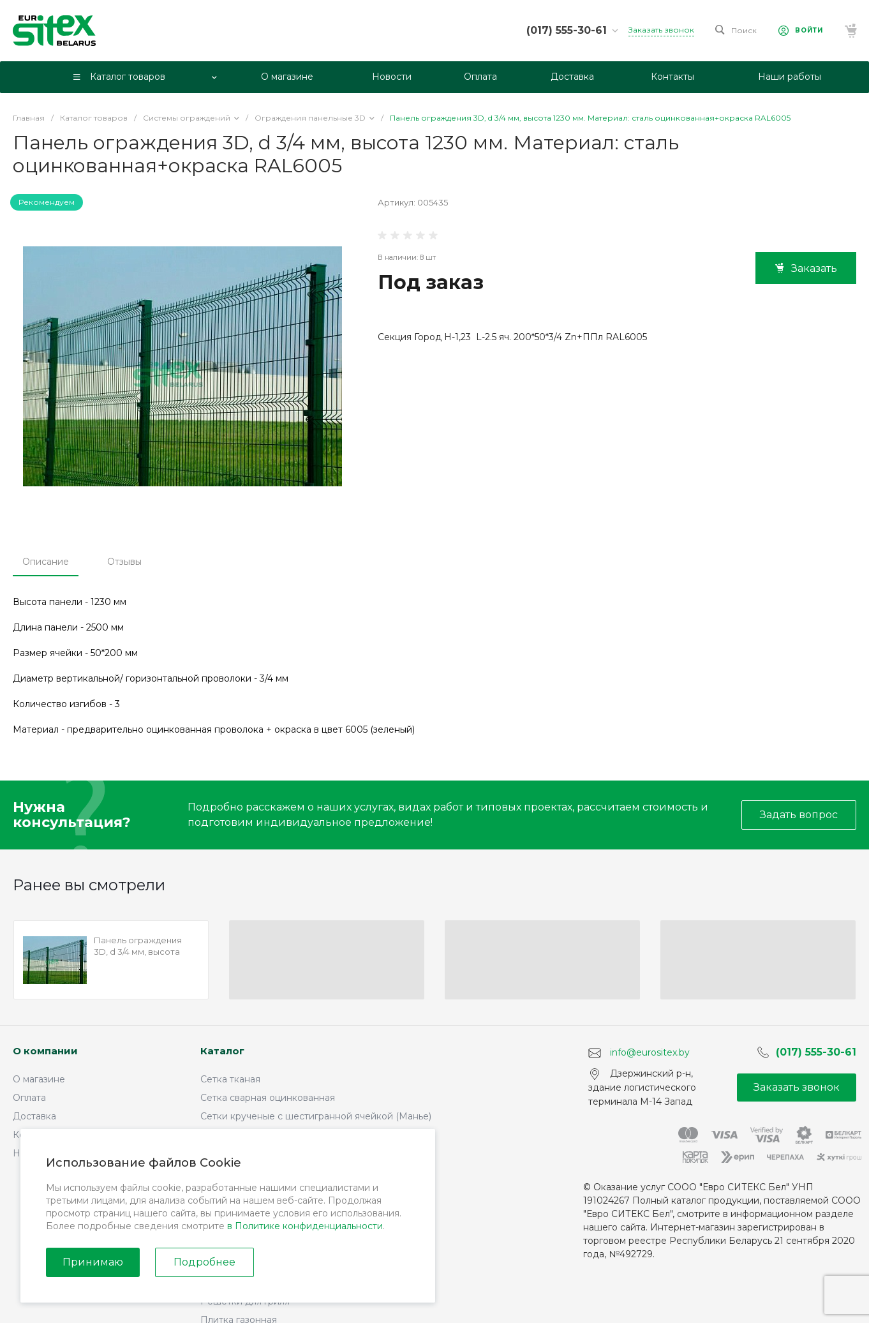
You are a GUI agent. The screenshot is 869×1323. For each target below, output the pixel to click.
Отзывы (124, 561)
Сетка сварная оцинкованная (267, 1097)
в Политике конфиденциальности (305, 1226)
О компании (45, 1051)
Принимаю (93, 1262)
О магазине (39, 1079)
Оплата (29, 1097)
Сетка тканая (230, 1079)
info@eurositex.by (650, 1052)
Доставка (34, 1116)
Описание (45, 561)
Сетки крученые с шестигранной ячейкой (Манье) (315, 1116)
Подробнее (204, 1262)
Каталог (222, 1051)
